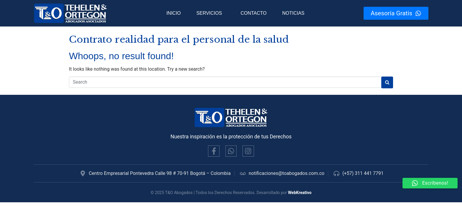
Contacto (253, 13)
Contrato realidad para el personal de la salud (179, 39)
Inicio (173, 13)
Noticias (293, 13)
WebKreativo (299, 192)
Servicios (209, 13)
